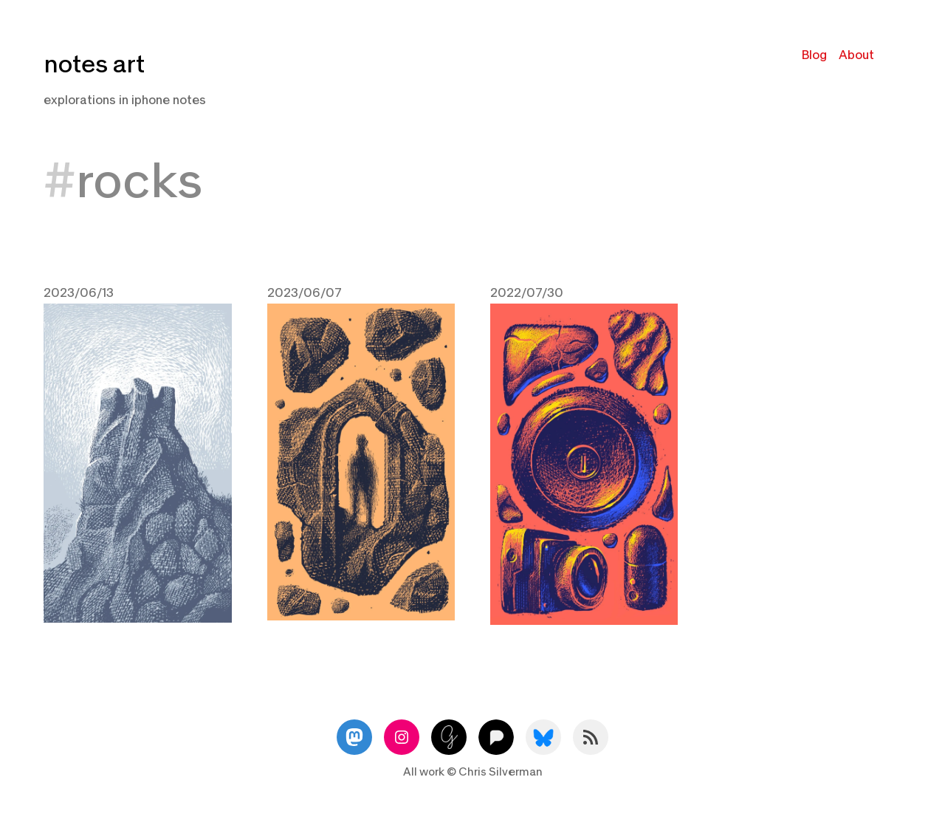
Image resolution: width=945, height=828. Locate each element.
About (856, 55)
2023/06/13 (79, 293)
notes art (94, 64)
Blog (814, 55)
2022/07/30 (526, 293)
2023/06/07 (304, 293)
